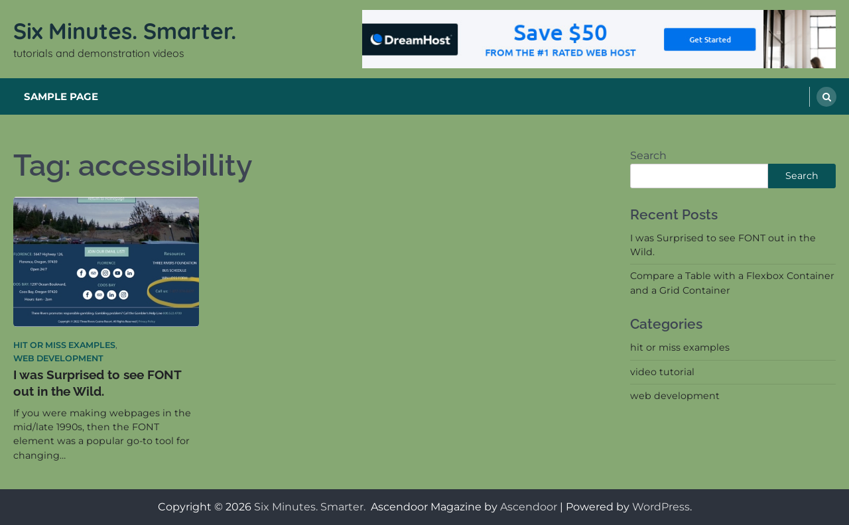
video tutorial (662, 372)
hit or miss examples (64, 345)
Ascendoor (528, 506)
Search (648, 155)
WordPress (661, 506)
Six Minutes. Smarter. (127, 30)
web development (58, 358)
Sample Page (61, 96)
